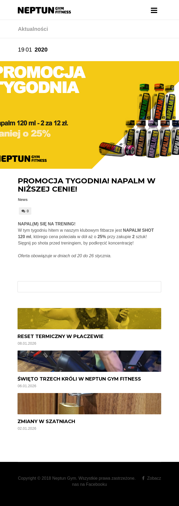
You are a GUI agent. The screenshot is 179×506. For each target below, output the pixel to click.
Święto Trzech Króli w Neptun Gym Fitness (79, 379)
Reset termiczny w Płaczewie (61, 336)
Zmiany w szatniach (46, 421)
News (23, 199)
